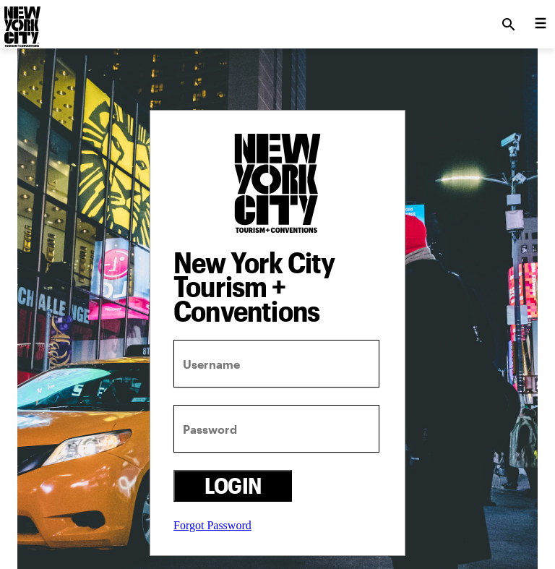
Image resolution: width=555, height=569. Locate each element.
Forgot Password (212, 525)
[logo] (21, 20)
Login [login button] (233, 485)
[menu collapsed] (540, 24)
